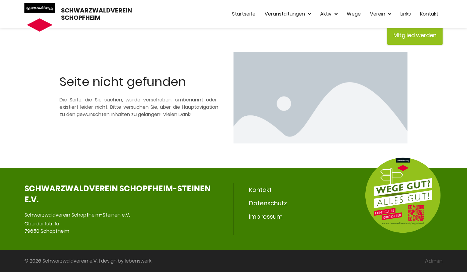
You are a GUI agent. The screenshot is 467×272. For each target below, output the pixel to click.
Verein (380, 14)
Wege (354, 13)
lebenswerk (138, 260)
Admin (434, 261)
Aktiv (329, 14)
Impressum (266, 216)
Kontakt (429, 13)
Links (405, 13)
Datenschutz (268, 203)
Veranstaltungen (288, 14)
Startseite (243, 13)
